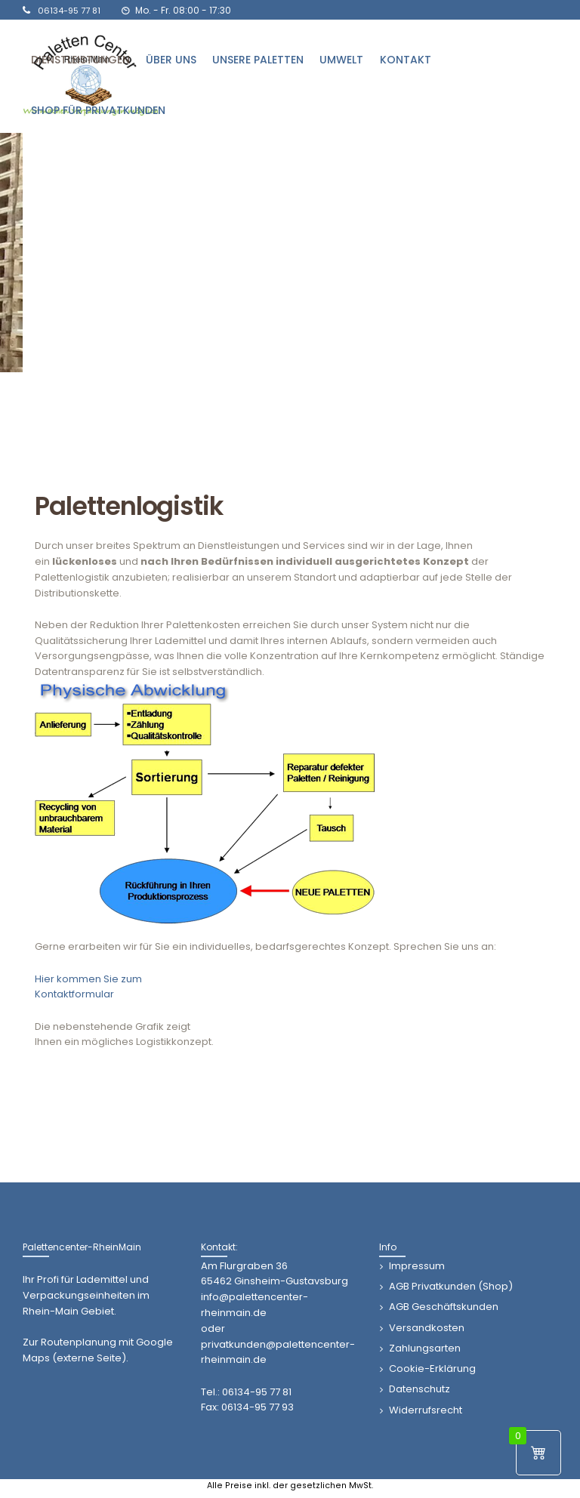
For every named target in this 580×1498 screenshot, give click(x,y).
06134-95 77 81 (257, 1392)
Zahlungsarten (425, 1348)
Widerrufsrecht (425, 1410)
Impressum (417, 1266)
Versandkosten (426, 1328)
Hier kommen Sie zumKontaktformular (88, 987)
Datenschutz (419, 1389)
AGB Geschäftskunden (443, 1306)
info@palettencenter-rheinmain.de (254, 1305)
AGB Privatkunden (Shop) (451, 1286)
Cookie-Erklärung (432, 1368)
